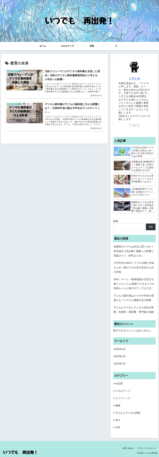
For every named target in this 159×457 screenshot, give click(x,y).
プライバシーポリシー (146, 448)
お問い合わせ (128, 448)
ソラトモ (134, 78)
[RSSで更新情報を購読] (138, 125)
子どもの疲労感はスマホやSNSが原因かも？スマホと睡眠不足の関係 (134, 298)
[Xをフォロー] (130, 125)
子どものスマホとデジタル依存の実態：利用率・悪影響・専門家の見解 (134, 309)
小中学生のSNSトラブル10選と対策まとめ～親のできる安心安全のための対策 (134, 267)
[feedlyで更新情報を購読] (134, 125)
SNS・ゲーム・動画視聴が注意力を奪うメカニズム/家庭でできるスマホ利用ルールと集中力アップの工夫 (134, 284)
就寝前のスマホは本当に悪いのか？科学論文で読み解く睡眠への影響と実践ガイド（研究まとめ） (134, 251)
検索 (115, 221)
